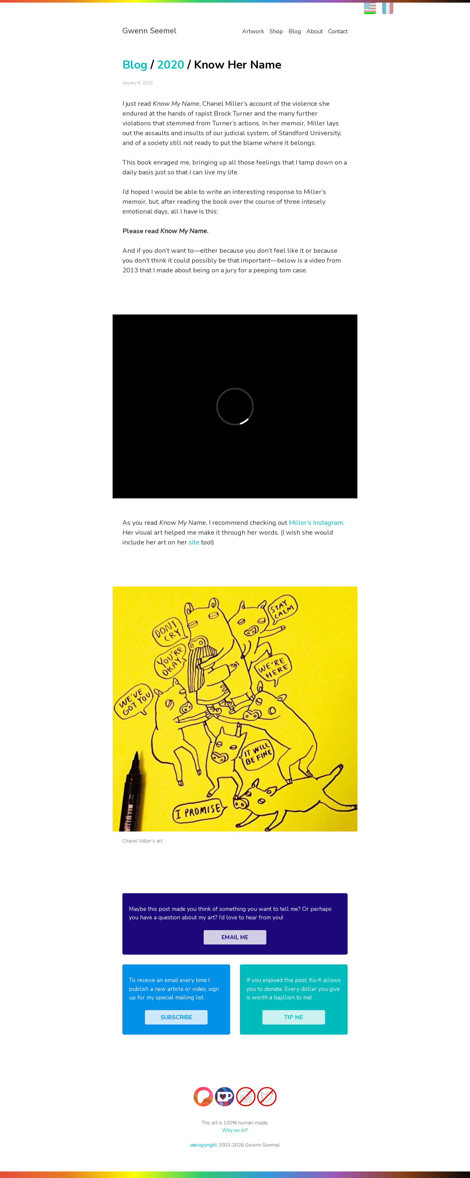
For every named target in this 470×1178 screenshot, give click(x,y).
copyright (203, 1145)
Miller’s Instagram (316, 522)
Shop (276, 31)
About (314, 31)
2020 (170, 65)
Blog (295, 31)
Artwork (253, 31)
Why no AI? (235, 1130)
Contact (338, 31)
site (194, 542)
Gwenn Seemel (149, 30)
